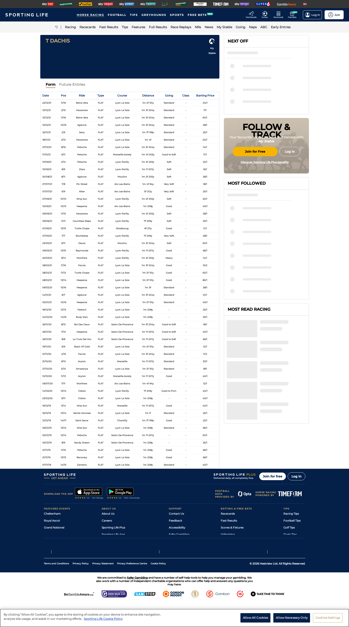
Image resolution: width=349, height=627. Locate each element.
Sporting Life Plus (113, 527)
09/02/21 (47, 287)
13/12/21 (46, 110)
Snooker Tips (292, 541)
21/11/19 (46, 450)
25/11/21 (46, 132)
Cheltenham (52, 513)
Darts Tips (290, 534)
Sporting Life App (113, 534)
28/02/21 (47, 265)
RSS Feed (108, 555)
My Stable (227, 541)
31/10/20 (47, 361)
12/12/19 (46, 420)
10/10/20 (47, 376)
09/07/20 (47, 383)
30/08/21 (47, 176)
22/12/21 (46, 102)
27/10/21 (46, 147)
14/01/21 (46, 294)
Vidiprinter (228, 534)
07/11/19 (46, 464)
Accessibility (177, 527)
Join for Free (255, 185)
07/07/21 (47, 184)
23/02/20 (47, 398)
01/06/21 (47, 228)
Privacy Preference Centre (132, 587)
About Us (108, 513)
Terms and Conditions (56, 587)
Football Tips (292, 520)
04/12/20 (47, 317)
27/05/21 (47, 235)
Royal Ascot (52, 520)
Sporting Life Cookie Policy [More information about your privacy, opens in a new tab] (103, 622)
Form (51, 84)
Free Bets (227, 548)
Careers (107, 520)
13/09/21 (46, 161)
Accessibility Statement (117, 541)
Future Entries (72, 84)
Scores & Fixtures (232, 527)
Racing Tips (291, 513)
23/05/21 (47, 243)
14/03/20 (47, 390)
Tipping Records (294, 548)
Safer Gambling (179, 534)
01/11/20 (46, 354)
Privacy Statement (102, 587)
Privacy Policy (81, 587)
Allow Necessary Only (292, 621)
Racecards (228, 513)
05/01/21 (47, 302)
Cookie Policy (158, 587)
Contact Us (176, 513)
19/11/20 (46, 346)
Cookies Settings (327, 621)
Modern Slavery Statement (119, 548)
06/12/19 (46, 427)
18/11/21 (46, 139)
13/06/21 (46, 206)
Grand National (54, 527)
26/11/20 (46, 324)
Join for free (272, 476)
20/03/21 (47, 258)
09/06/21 (47, 213)
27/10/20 (47, 368)
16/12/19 (46, 413)
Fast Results (229, 520)
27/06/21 (47, 198)
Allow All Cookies (255, 621)
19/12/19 (46, 405)
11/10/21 (46, 154)
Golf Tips (289, 527)
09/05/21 (47, 250)
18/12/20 (46, 309)
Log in (296, 476)
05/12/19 (46, 435)
